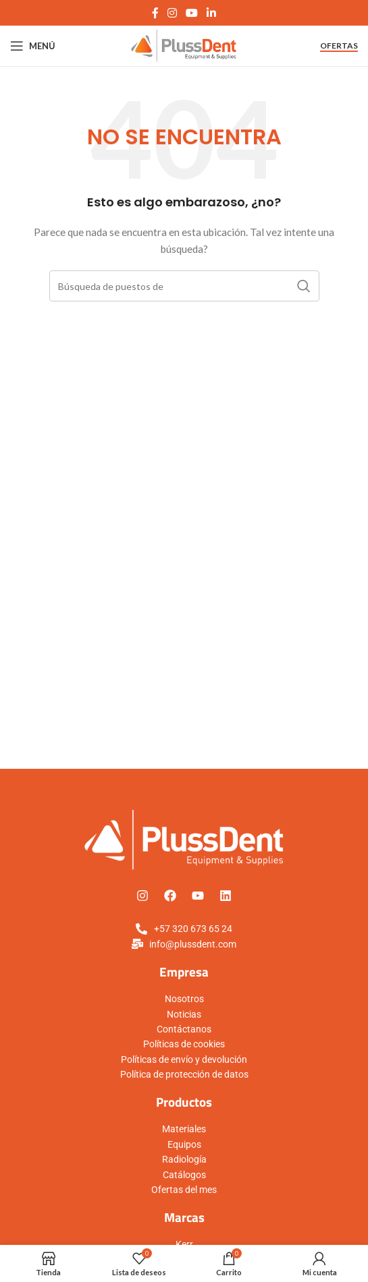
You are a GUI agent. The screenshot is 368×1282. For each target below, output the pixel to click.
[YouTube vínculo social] (192, 13)
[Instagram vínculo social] (172, 13)
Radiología (184, 1159)
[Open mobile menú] (32, 45)
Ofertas (339, 46)
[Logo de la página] (184, 45)
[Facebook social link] (155, 13)
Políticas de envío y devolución (184, 1059)
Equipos (184, 1144)
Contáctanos (184, 1029)
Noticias (184, 1014)
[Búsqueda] (184, 285)
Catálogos (184, 1174)
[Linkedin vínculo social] (212, 13)
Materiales (184, 1129)
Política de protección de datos (184, 1074)
